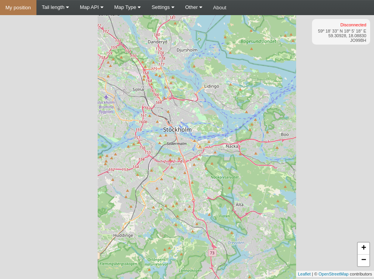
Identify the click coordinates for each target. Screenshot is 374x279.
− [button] (363, 260)
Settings (163, 7)
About (219, 7)
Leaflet (304, 274)
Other (193, 7)
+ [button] (363, 248)
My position (18, 7)
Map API (91, 7)
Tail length (55, 7)
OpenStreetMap (334, 274)
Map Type (127, 7)
